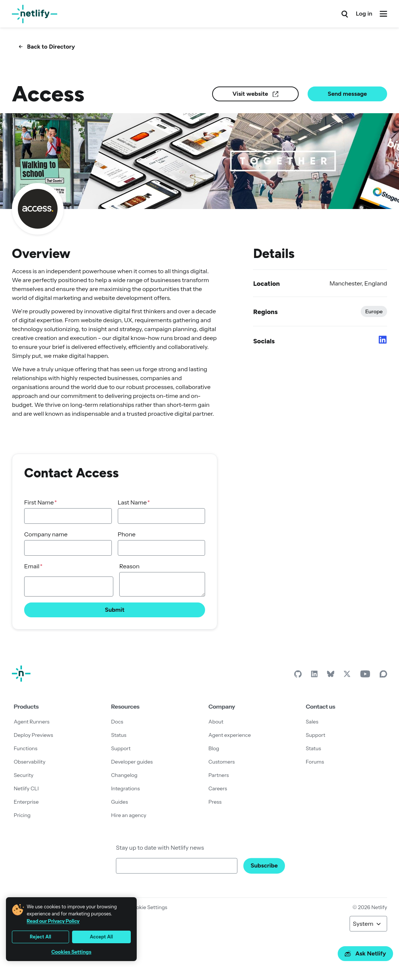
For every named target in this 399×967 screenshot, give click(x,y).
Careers (217, 788)
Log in (364, 13)
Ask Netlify (365, 953)
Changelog (124, 775)
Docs (117, 721)
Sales (312, 721)
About (215, 721)
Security (23, 775)
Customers (221, 761)
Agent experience (229, 735)
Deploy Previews (33, 735)
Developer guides (132, 761)
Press (214, 801)
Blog (213, 748)
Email (31, 566)
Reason (129, 566)
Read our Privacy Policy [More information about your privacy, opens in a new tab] (53, 921)
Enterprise (26, 801)
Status (118, 735)
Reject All (40, 937)
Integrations (125, 788)
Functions (26, 748)
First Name (39, 502)
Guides (119, 801)
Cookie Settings (148, 907)
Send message (347, 93)
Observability (29, 761)
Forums (315, 761)
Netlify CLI (26, 788)
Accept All (101, 937)
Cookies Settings (71, 952)
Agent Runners (31, 721)
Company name (46, 534)
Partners (218, 775)
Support (121, 748)
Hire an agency (128, 815)
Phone (127, 534)
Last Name (132, 502)
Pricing (22, 815)
